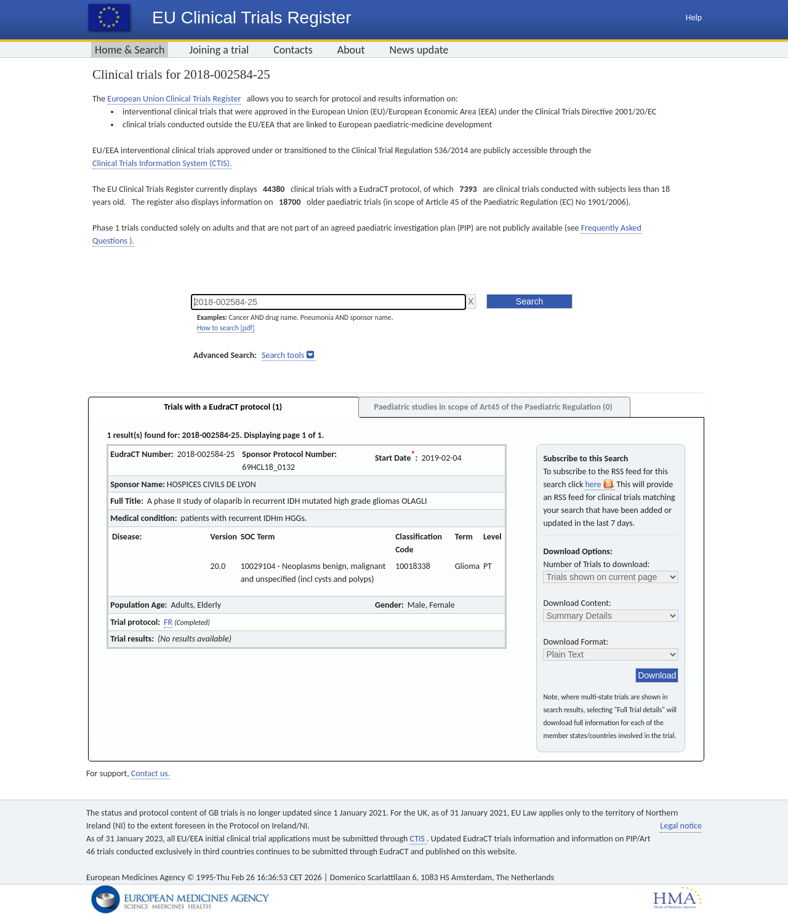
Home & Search (129, 50)
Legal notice (681, 826)
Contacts (293, 50)
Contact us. (150, 773)
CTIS (418, 838)
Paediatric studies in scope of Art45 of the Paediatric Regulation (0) (493, 407)
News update (419, 50)
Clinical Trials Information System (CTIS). (161, 163)
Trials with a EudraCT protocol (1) (223, 407)
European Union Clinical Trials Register (174, 98)
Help (694, 17)
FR (168, 622)
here (599, 484)
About (351, 50)
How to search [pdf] (225, 328)
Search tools (283, 355)
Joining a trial (219, 50)
